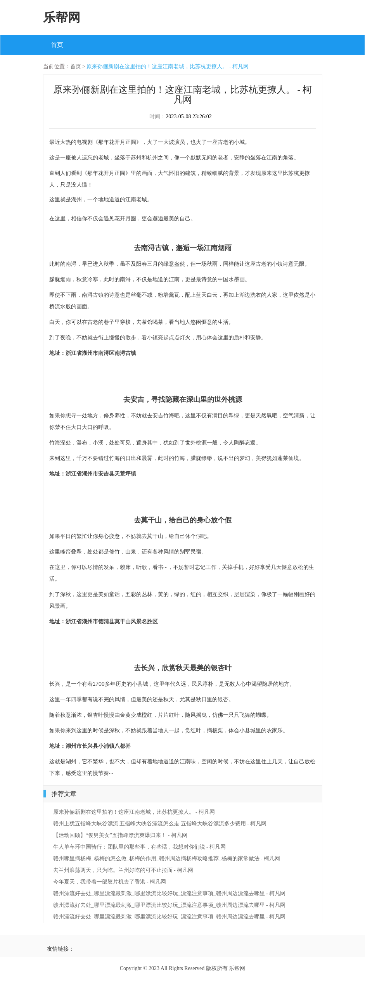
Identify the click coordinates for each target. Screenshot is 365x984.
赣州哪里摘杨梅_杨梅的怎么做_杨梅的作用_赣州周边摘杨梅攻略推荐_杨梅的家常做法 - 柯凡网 (166, 858)
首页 (57, 45)
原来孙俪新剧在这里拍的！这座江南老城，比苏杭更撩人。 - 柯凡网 (167, 66)
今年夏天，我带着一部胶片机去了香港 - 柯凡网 (109, 882)
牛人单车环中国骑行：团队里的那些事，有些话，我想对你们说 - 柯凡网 (139, 847)
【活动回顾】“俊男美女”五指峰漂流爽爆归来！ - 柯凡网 (120, 835)
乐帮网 (61, 17)
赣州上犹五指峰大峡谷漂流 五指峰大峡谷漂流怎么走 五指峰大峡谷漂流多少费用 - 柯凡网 (160, 824)
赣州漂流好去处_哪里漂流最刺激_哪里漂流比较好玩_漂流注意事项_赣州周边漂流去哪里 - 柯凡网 (169, 893)
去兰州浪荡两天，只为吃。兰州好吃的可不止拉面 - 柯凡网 (123, 870)
